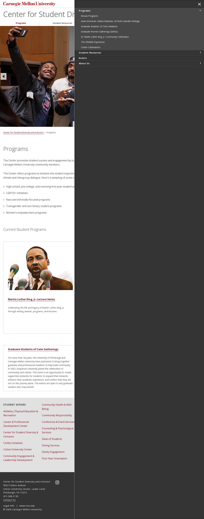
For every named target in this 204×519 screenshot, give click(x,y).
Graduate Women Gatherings (101, 351)
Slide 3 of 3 (122, 125)
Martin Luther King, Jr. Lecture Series (28, 304)
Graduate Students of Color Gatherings (30, 351)
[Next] (154, 77)
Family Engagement (53, 452)
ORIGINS (87, 304)
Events (102, 24)
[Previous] (3, 77)
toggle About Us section (200, 75)
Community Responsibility (57, 415)
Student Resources (62, 24)
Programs (21, 24)
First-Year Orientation (54, 458)
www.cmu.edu (27, 505)
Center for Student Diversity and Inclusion (72, 15)
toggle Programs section (200, 10)
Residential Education (92, 424)
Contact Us (9, 499)
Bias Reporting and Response (136, 419)
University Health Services (95, 448)
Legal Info (8, 505)
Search (152, 4)
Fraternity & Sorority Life (94, 405)
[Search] (136, 4)
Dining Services (51, 445)
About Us (137, 24)
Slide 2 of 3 (113, 125)
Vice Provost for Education (134, 432)
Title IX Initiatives (129, 426)
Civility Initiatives (13, 443)
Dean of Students (52, 439)
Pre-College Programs (93, 418)
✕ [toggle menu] (199, 4)
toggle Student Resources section (200, 65)
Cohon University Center (17, 449)
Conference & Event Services (58, 422)
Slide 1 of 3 (105, 124)
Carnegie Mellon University (27, 4)
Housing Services (90, 411)
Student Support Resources (96, 441)
